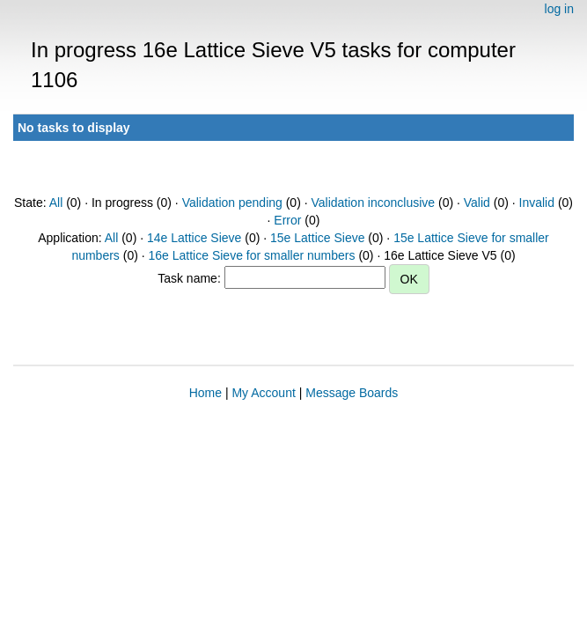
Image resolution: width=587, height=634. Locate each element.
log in (559, 9)
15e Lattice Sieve (317, 238)
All (56, 202)
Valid (477, 202)
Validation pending (232, 202)
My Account (263, 393)
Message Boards (351, 393)
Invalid (536, 202)
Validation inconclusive (373, 202)
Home (205, 393)
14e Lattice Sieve (194, 238)
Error (287, 220)
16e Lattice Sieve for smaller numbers (252, 255)
